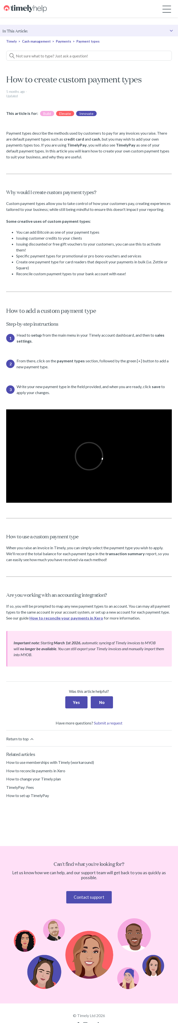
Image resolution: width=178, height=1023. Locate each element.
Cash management (36, 41)
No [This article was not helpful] (102, 702)
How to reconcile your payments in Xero (66, 618)
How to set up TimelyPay (27, 795)
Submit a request (108, 723)
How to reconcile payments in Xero (35, 770)
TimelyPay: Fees (20, 787)
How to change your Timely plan (33, 778)
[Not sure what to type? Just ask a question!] (89, 56)
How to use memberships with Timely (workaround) (50, 762)
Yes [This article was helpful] (76, 702)
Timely (11, 41)
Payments (64, 41)
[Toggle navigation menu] (167, 9)
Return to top (20, 739)
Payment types (88, 41)
